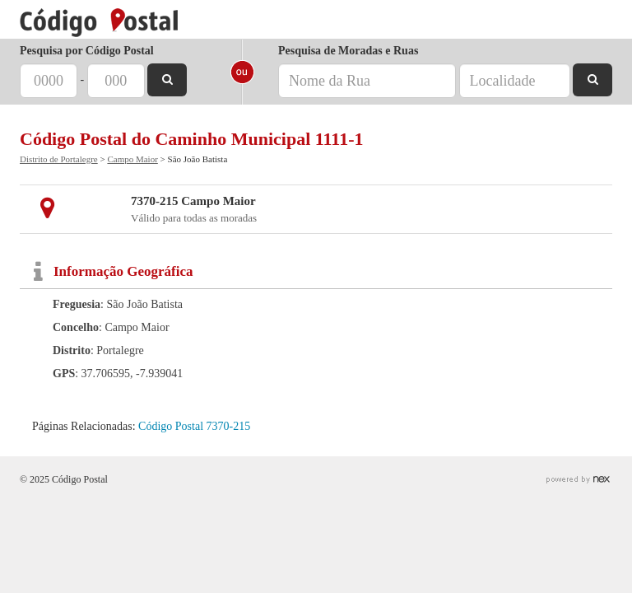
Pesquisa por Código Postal (87, 50)
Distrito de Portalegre (59, 159)
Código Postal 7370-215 (194, 426)
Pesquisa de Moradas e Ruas (348, 50)
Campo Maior (132, 159)
